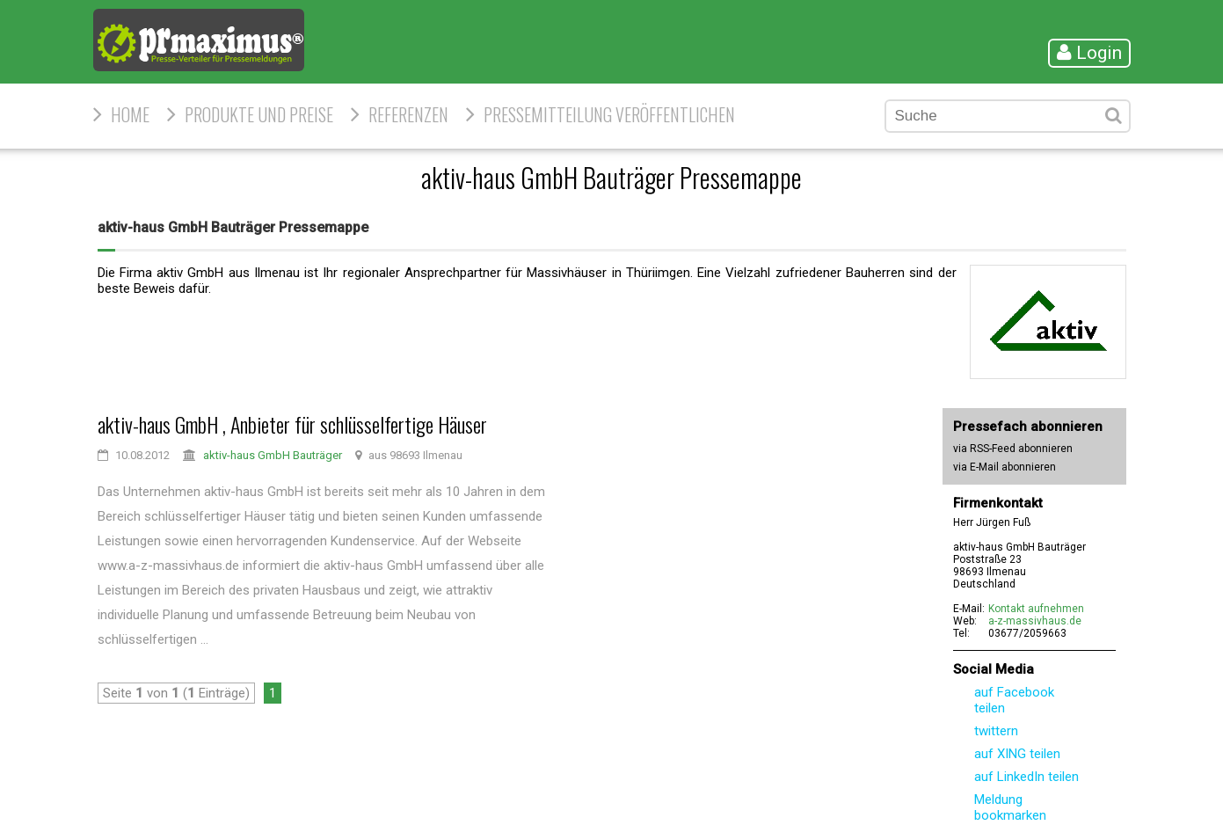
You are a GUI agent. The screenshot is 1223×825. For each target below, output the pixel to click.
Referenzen (408, 114)
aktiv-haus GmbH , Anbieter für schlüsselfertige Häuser (292, 424)
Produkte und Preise (259, 114)
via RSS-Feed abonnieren (1013, 448)
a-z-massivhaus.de (1034, 621)
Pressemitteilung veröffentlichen (609, 114)
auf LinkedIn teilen (1026, 777)
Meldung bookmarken (1010, 807)
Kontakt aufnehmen (1036, 608)
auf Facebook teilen (1014, 700)
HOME (130, 114)
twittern (996, 731)
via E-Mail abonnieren (1004, 467)
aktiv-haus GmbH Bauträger (272, 455)
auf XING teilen (1017, 754)
